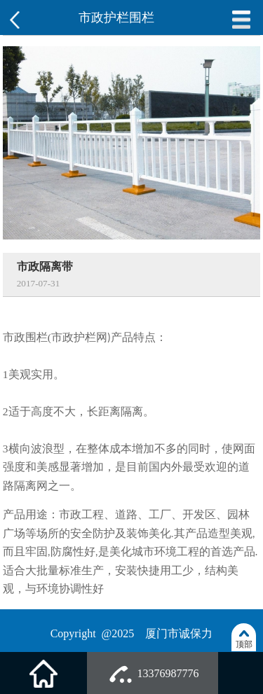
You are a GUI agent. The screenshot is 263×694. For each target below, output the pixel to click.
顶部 (244, 644)
